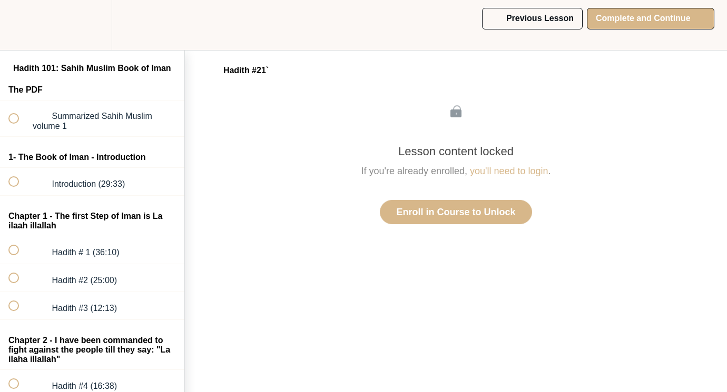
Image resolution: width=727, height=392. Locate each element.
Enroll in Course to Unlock (455, 212)
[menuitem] (92, 25)
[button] (19, 25)
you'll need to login (509, 171)
